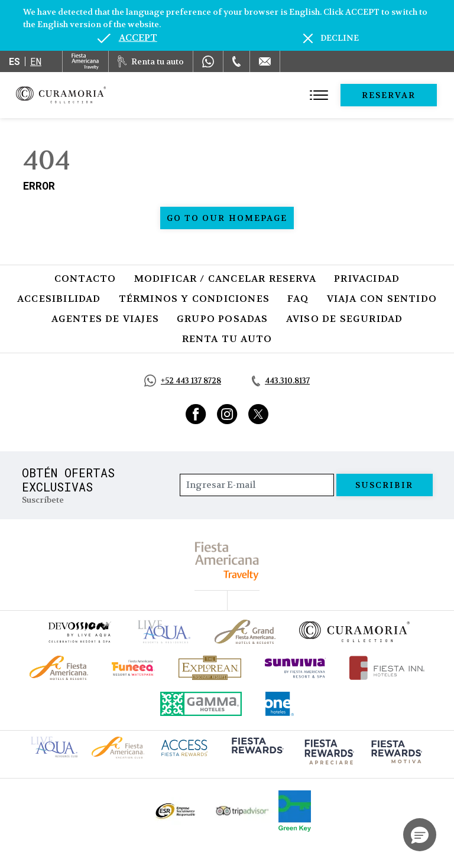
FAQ (298, 298)
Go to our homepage (227, 218)
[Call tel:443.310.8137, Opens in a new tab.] (281, 381)
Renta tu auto (227, 339)
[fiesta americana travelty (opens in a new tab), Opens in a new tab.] (227, 561)
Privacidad (367, 278)
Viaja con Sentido (382, 298)
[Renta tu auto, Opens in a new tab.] (151, 61)
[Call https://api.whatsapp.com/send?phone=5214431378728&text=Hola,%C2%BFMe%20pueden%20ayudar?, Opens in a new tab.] (182, 381)
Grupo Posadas (222, 318)
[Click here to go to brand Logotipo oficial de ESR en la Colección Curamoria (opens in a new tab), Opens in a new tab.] (174, 811)
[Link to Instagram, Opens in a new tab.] (227, 414)
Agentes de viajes (105, 318)
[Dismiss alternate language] (331, 38)
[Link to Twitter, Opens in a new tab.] (258, 414)
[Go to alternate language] (127, 38)
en (35, 61)
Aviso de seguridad (344, 318)
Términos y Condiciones (194, 298)
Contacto (85, 278)
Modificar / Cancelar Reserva (225, 278)
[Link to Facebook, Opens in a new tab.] (196, 414)
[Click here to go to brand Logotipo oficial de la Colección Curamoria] (354, 631)
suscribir (384, 485)
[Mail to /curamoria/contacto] (265, 61)
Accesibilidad (59, 298)
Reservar (389, 95)
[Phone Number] (236, 61)
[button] (419, 834)
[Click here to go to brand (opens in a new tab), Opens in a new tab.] (79, 632)
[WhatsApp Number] (208, 61)
